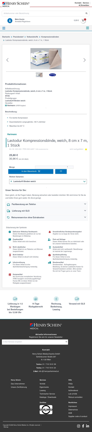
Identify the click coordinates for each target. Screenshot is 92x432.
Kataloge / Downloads (48, 397)
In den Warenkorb (31, 171)
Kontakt (71, 387)
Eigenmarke (44, 387)
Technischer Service (47, 394)
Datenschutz (73, 410)
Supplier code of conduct (77, 416)
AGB (70, 413)
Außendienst (73, 391)
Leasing (43, 391)
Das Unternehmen (18, 384)
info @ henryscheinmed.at (49, 371)
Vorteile (42, 384)
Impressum (72, 406)
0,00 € (76, 20)
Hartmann (15, 106)
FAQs (70, 384)
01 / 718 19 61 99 (49, 364)
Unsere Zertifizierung (19, 387)
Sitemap (6, 427)
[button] (7, 60)
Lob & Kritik (72, 394)
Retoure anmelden (75, 397)
